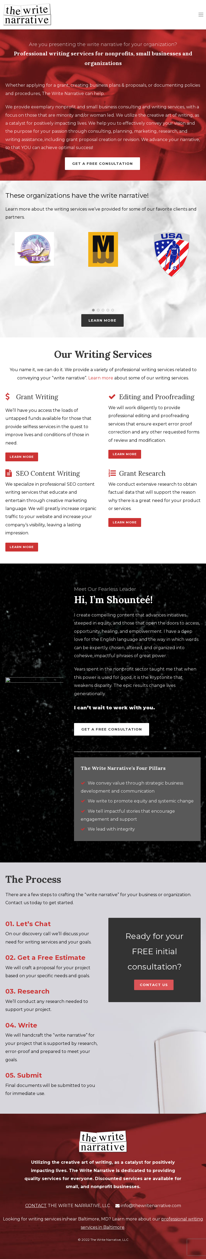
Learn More (22, 457)
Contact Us (154, 985)
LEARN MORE (102, 320)
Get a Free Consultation (102, 163)
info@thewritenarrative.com (151, 1205)
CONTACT (36, 1205)
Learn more (100, 378)
